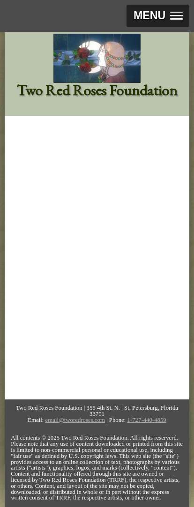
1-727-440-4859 (146, 420)
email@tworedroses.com (75, 420)
